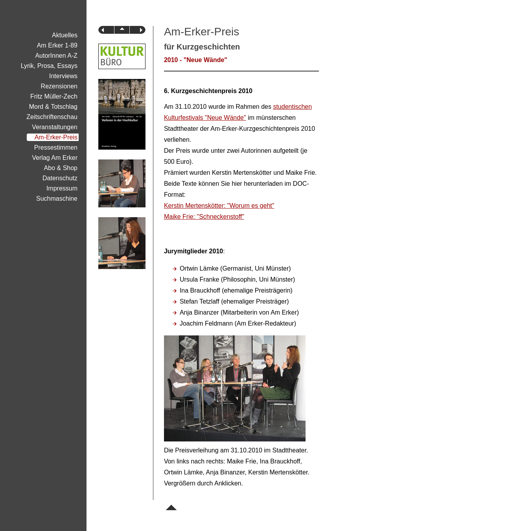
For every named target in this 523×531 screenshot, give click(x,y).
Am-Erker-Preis (56, 137)
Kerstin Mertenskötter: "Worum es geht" (219, 205)
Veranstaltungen (54, 127)
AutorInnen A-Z (56, 55)
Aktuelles (64, 35)
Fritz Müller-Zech (53, 96)
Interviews (63, 76)
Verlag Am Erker (54, 157)
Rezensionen (59, 86)
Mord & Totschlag (53, 106)
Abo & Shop (60, 168)
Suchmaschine (56, 198)
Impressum (61, 188)
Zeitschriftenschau (51, 117)
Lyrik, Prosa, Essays (49, 65)
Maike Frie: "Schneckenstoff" (204, 216)
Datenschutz (59, 178)
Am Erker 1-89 (57, 45)
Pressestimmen (55, 147)
